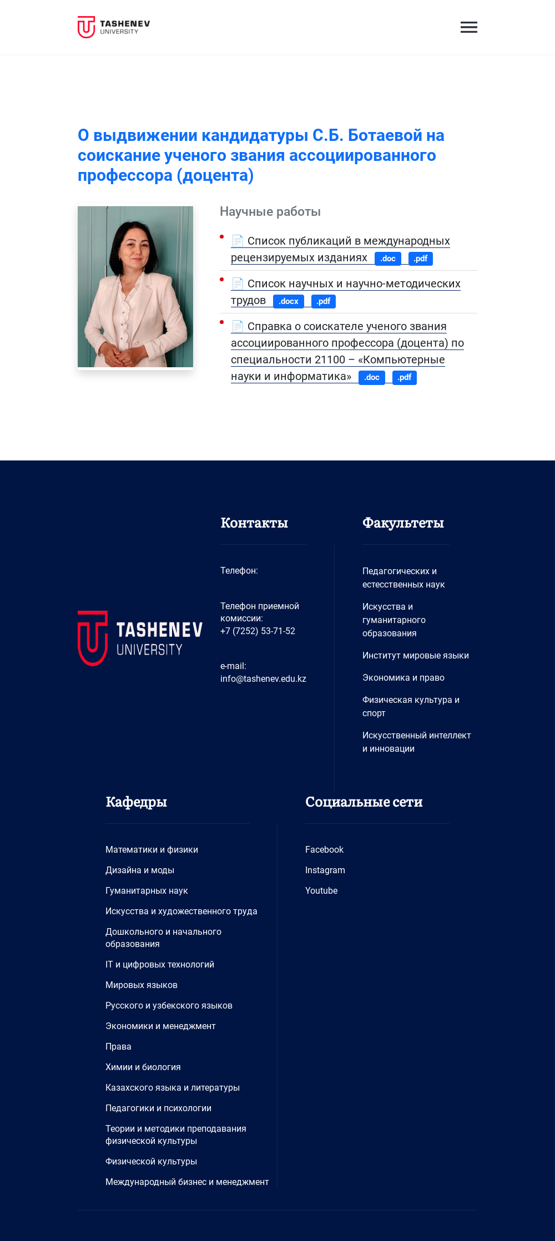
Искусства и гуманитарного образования (394, 620)
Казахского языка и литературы (172, 1087)
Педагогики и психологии (158, 1108)
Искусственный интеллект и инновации (416, 742)
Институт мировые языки (415, 655)
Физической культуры (151, 1161)
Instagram (325, 870)
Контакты (254, 521)
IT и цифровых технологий (159, 964)
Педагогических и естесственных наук (403, 578)
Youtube (321, 890)
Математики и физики (151, 849)
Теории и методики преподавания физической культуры (175, 1134)
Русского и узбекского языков (169, 1005)
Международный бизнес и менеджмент (187, 1182)
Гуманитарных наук (146, 890)
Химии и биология (143, 1067)
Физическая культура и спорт (411, 706)
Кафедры (136, 801)
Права (118, 1046)
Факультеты (403, 521)
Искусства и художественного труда (181, 911)
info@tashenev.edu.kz (263, 678)
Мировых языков (141, 985)
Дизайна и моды (139, 870)
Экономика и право (403, 677)
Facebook (324, 849)
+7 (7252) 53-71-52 (257, 631)
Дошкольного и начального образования (163, 937)
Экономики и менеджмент (160, 1026)
